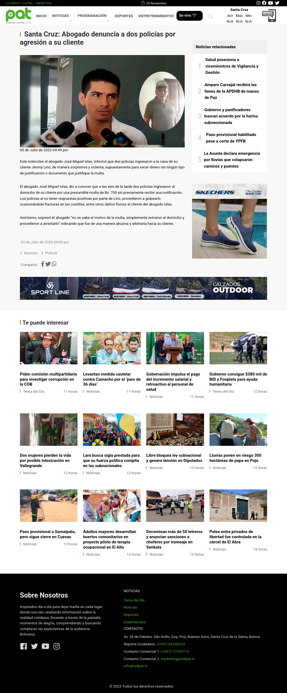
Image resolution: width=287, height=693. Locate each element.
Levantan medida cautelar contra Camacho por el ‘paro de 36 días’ (111, 379)
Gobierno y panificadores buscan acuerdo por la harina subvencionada (231, 116)
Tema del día (134, 600)
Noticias (60, 16)
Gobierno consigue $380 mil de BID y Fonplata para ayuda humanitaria (238, 379)
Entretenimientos (156, 16)
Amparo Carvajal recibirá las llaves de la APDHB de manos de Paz (232, 91)
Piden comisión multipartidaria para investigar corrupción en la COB (48, 379)
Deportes (124, 16)
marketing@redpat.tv (178, 659)
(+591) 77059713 (175, 651)
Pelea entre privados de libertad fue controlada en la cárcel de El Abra (236, 536)
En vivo (187, 15)
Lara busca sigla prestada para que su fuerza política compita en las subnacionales (111, 460)
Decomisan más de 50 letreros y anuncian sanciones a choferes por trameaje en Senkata (174, 539)
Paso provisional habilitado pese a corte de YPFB (231, 138)
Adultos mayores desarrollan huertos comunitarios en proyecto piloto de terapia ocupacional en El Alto (109, 539)
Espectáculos (134, 622)
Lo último (12, 3)
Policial (51, 253)
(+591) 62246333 (171, 644)
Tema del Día (33, 391)
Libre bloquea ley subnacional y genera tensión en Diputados (174, 458)
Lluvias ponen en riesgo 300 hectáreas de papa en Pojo (236, 458)
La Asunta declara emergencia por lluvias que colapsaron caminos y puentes (232, 160)
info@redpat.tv (136, 666)
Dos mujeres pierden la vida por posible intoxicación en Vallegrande (45, 460)
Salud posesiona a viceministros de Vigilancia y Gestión (231, 66)
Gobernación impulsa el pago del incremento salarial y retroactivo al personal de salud (173, 382)
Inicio (41, 16)
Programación (92, 16)
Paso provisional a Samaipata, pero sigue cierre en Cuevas (48, 534)
